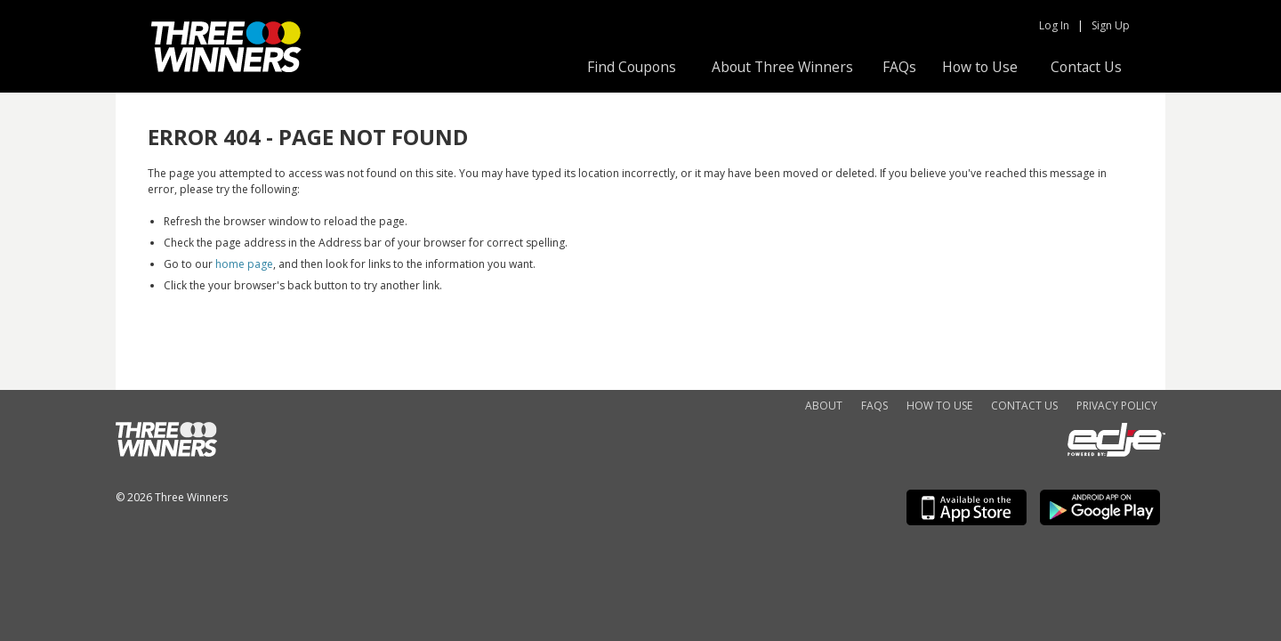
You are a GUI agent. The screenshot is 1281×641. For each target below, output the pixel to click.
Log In (1054, 25)
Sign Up (1111, 25)
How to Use (980, 67)
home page (244, 264)
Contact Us (1086, 67)
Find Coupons (631, 67)
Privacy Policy (1116, 405)
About (823, 405)
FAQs (899, 67)
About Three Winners (782, 67)
